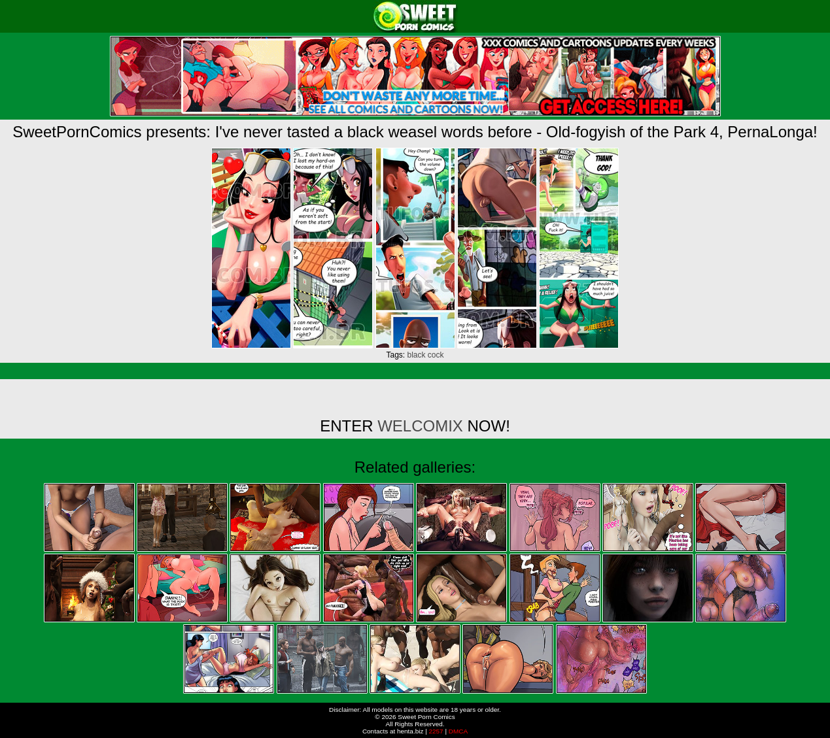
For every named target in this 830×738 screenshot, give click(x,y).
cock (436, 355)
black (416, 355)
